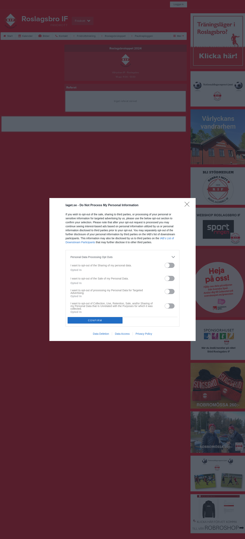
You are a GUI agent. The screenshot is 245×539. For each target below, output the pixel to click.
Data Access (122, 333)
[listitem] (122, 257)
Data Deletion (101, 333)
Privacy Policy (144, 333)
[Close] (188, 205)
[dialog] (122, 269)
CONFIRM (95, 320)
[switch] (170, 265)
